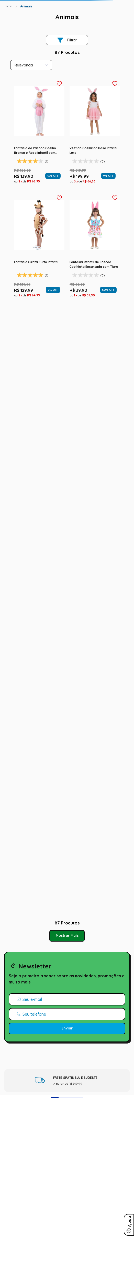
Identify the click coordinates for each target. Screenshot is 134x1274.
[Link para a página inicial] (8, 6)
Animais (26, 6)
